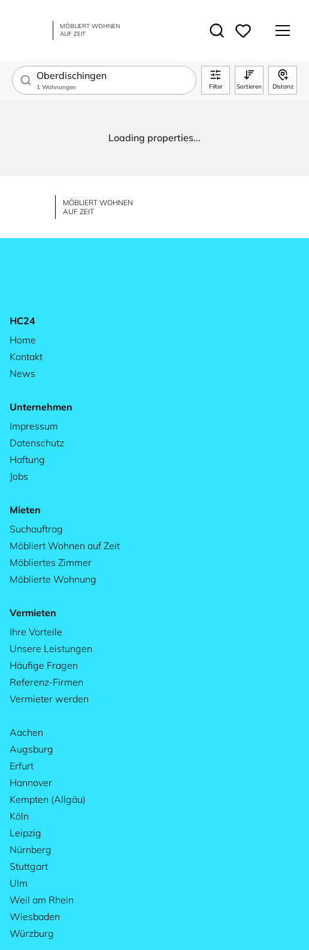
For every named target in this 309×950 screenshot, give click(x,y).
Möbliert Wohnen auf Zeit (65, 546)
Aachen (26, 732)
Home (23, 340)
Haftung (27, 459)
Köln (19, 816)
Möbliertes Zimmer (51, 562)
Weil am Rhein (42, 900)
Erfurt (22, 766)
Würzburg (32, 933)
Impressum (34, 426)
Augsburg (31, 749)
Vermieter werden (49, 699)
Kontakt (26, 357)
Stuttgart (29, 866)
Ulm (19, 883)
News (22, 373)
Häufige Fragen (44, 665)
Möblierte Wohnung (53, 579)
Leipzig (25, 833)
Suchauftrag (36, 529)
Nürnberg (30, 849)
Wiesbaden (35, 916)
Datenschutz (37, 443)
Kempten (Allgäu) (48, 799)
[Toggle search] (217, 30)
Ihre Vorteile (36, 632)
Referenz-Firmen (46, 682)
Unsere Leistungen (51, 648)
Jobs (19, 476)
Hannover (31, 782)
